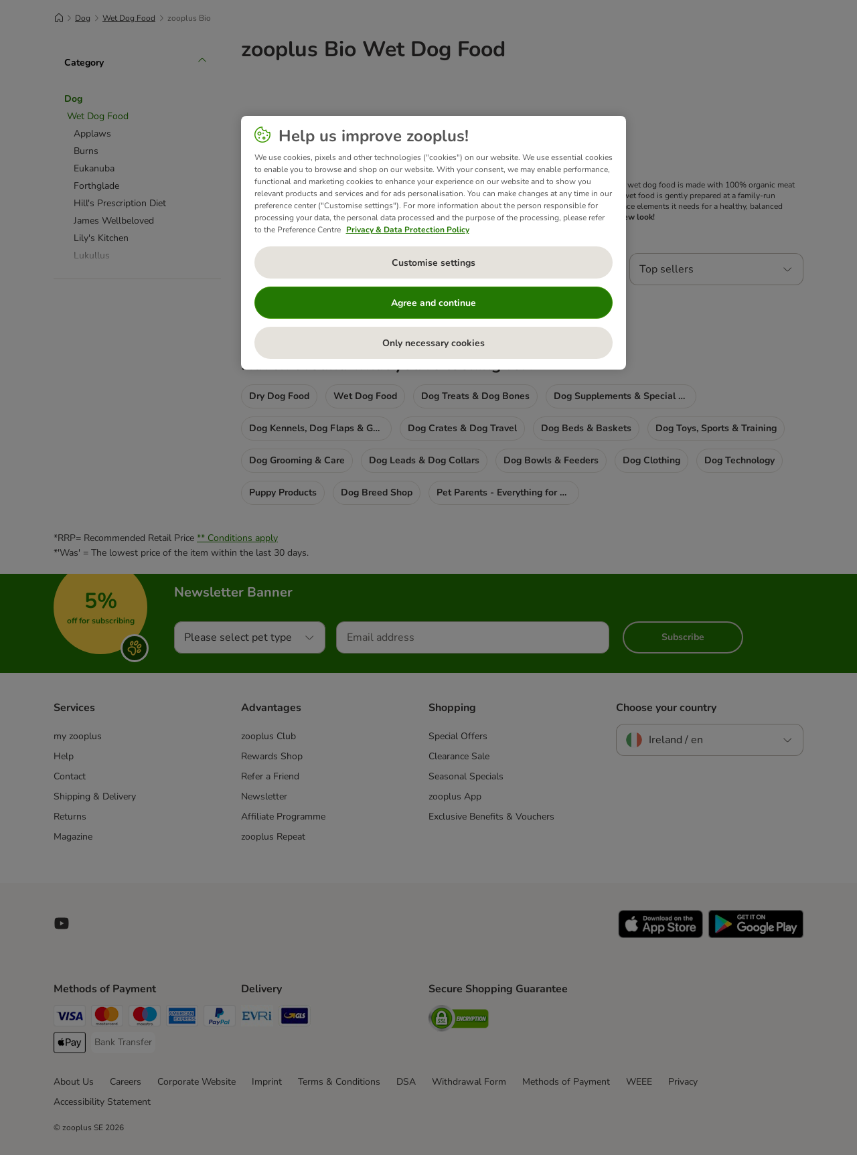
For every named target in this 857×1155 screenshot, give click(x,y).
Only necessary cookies (433, 343)
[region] (433, 243)
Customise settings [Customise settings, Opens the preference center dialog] (433, 262)
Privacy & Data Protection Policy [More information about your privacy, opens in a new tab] (407, 229)
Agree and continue (433, 303)
